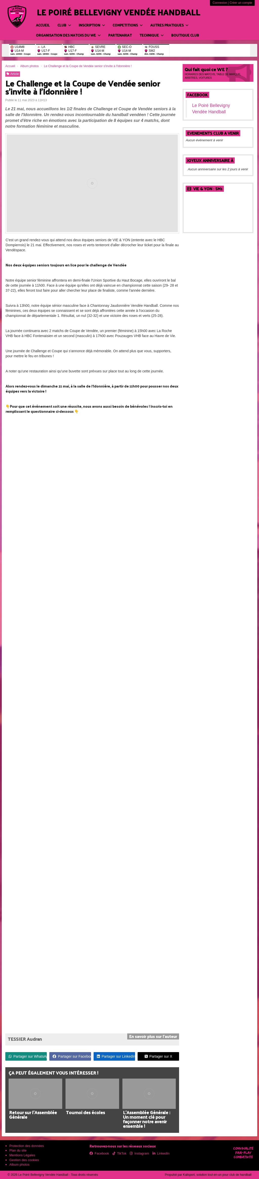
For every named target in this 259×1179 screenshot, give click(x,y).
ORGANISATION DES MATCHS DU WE (68, 35)
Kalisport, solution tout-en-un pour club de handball (217, 1174)
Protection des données (26, 1146)
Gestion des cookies (24, 1160)
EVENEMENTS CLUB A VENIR (213, 133)
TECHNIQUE (151, 35)
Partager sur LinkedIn (116, 1056)
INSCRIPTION (92, 25)
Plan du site (18, 1150)
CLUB (64, 25)
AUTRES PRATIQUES (169, 25)
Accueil (43, 25)
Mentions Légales (22, 1155)
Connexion (219, 3)
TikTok (119, 1153)
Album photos (19, 1164)
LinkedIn (161, 1153)
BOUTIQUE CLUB (185, 35)
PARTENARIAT (120, 35)
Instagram (139, 1153)
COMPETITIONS (128, 25)
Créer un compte (241, 3)
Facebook (197, 94)
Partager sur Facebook (72, 1056)
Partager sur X (158, 1056)
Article (13, 74)
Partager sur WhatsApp (28, 1056)
